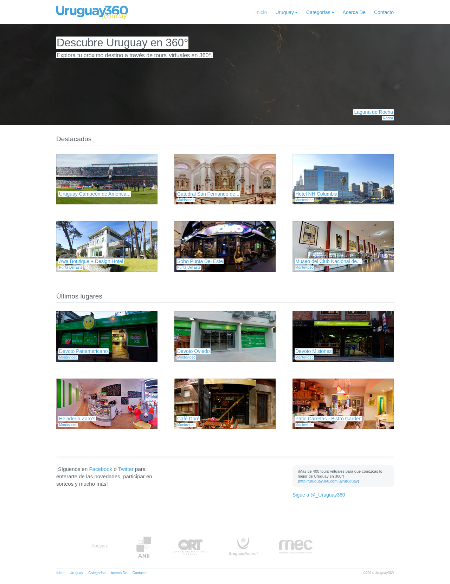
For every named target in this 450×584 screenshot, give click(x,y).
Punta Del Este (71, 267)
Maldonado (185, 200)
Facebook (100, 469)
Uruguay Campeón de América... (94, 194)
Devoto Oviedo (193, 351)
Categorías (318, 12)
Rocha (388, 118)
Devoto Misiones (313, 351)
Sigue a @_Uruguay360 (318, 495)
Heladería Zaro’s (77, 418)
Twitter (126, 469)
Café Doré (188, 418)
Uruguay (284, 12)
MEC (296, 547)
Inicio (261, 12)
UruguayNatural (243, 547)
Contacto (384, 12)
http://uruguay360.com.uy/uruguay (328, 481)
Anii (143, 547)
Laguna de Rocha (373, 112)
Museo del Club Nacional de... (328, 261)
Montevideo (304, 200)
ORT (190, 547)
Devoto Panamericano (83, 351)
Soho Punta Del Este (200, 261)
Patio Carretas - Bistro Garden (328, 418)
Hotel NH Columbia (316, 194)
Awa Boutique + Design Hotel (91, 261)
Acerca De (354, 12)
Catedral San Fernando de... (208, 194)
